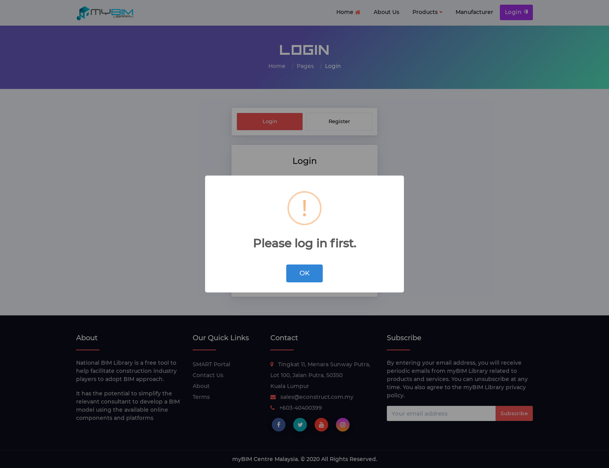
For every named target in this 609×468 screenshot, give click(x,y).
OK (304, 273)
